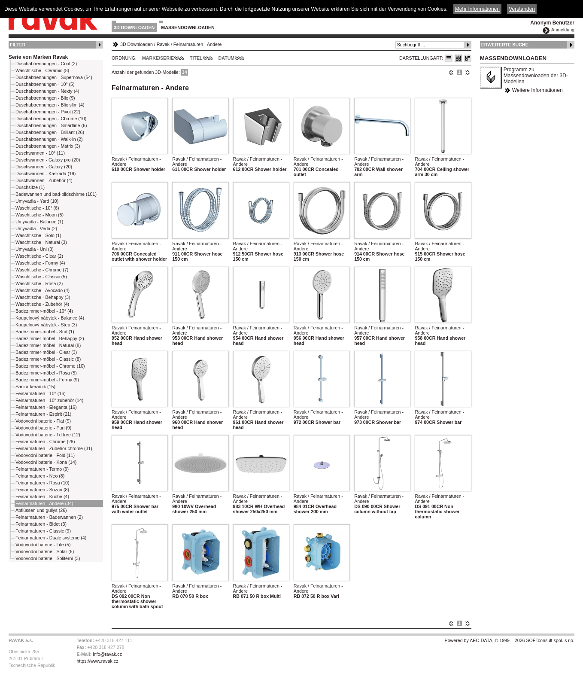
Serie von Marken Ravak (38, 57)
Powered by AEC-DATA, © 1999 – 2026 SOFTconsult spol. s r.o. (509, 640)
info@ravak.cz (107, 654)
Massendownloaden (187, 27)
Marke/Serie (158, 58)
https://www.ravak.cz (97, 661)
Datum (227, 58)
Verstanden (522, 9)
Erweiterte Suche (504, 44)
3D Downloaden (134, 27)
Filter (18, 44)
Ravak (163, 44)
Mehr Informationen (477, 9)
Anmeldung (562, 29)
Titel (196, 58)
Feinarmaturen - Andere (197, 44)
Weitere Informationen (537, 90)
